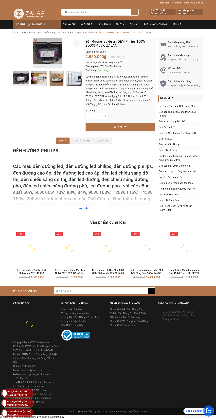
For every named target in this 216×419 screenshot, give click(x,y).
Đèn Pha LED (166, 139)
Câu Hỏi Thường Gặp (72, 325)
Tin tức (120, 24)
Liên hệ (176, 24)
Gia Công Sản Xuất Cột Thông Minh (177, 106)
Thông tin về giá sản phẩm (75, 313)
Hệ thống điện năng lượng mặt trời (177, 188)
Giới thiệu (87, 24)
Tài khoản (164, 2)
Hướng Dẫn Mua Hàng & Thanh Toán (80, 317)
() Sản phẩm (186, 12)
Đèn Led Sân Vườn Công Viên (174, 165)
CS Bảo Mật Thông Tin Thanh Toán (128, 313)
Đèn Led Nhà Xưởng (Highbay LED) (177, 133)
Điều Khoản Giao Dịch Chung (125, 317)
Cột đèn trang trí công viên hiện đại (177, 171)
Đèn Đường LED (167, 127)
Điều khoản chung (155, 24)
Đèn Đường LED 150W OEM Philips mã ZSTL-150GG (31, 272)
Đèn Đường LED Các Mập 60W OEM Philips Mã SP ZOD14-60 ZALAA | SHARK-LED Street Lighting (108, 272)
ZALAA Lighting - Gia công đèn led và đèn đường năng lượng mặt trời (179, 315)
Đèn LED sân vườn (168, 150)
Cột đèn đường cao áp (170, 177)
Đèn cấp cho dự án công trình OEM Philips (177, 114)
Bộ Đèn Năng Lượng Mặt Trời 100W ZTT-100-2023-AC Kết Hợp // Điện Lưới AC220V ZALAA (69, 272)
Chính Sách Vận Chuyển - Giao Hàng (129, 321)
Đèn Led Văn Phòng (169, 144)
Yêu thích (176, 2)
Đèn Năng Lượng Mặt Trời (172, 121)
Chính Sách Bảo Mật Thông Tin (126, 309)
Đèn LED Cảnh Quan (169, 200)
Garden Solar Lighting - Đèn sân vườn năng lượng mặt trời (178, 158)
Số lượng (90, 110)
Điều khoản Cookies (72, 309)
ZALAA (143, 411)
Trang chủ (69, 24)
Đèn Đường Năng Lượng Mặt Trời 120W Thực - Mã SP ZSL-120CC (184, 272)
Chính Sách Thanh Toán (122, 325)
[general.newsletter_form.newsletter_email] (101, 290)
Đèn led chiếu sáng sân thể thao (176, 183)
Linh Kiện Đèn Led (168, 194)
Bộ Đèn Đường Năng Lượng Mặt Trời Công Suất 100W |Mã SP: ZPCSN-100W (146, 272)
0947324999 (158, 10)
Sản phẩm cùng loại (108, 222)
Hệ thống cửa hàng (193, 2)
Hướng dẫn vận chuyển (73, 321)
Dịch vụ (134, 24)
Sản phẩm (104, 24)
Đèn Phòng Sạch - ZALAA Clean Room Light (175, 208)
